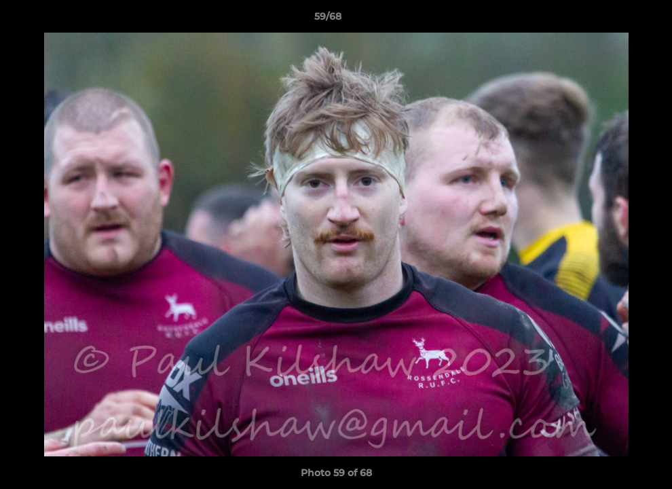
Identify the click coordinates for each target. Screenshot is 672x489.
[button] (615, 20)
